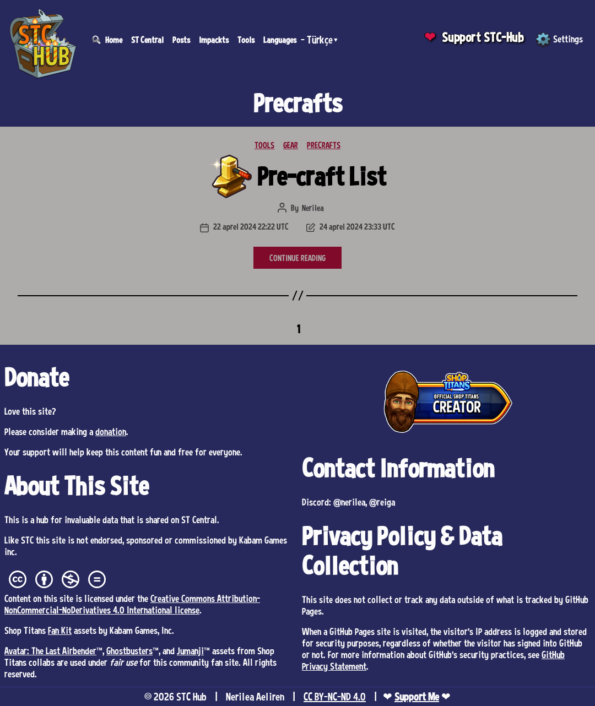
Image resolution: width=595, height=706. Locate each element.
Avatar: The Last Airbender (50, 650)
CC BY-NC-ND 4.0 (335, 697)
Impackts (214, 40)
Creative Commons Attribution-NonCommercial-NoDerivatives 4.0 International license (132, 604)
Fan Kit (60, 630)
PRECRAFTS (323, 145)
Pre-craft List (321, 176)
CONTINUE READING (297, 258)
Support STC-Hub (483, 37)
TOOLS (264, 145)
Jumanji (190, 650)
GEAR (290, 145)
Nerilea (313, 208)
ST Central (147, 40)
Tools (246, 40)
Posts (181, 40)
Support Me (416, 697)
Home (113, 40)
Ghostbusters (129, 650)
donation (110, 431)
